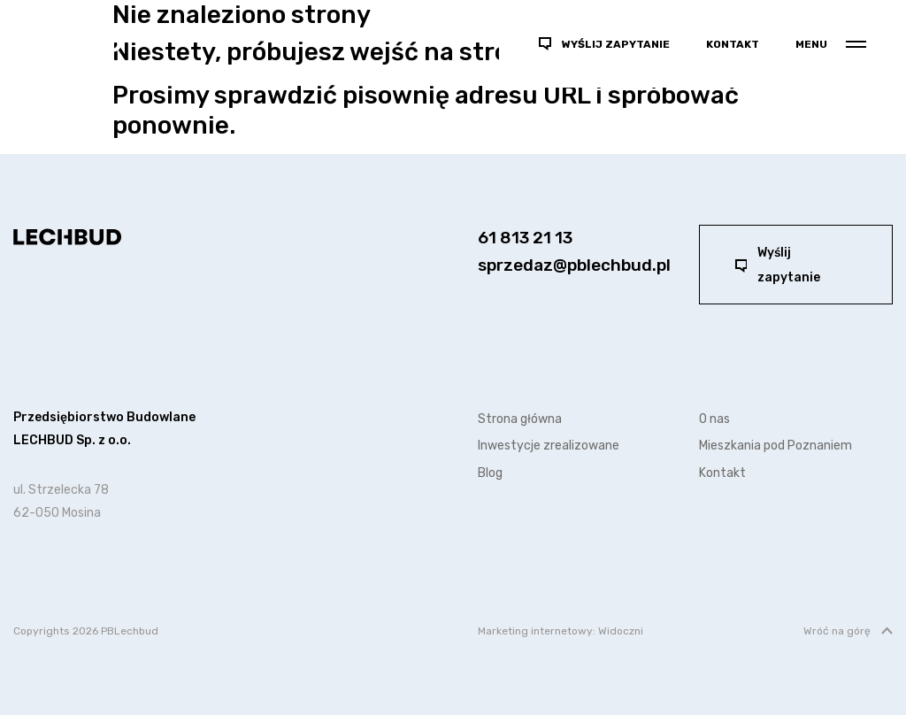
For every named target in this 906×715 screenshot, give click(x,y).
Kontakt (732, 44)
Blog (490, 473)
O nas (714, 419)
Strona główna (520, 419)
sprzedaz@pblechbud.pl (574, 265)
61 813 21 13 (525, 237)
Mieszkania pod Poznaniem (775, 445)
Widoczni (620, 631)
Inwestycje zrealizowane (548, 445)
